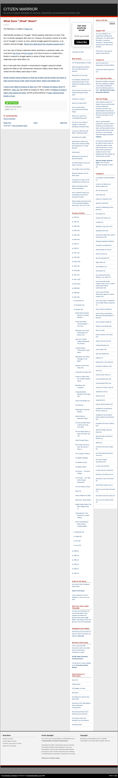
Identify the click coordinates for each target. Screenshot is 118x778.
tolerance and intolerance (103, 474)
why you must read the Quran (105, 500)
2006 (75, 551)
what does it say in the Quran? (105, 478)
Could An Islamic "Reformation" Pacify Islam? (82, 350)
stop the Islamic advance (103, 404)
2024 (75, 221)
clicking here (99, 38)
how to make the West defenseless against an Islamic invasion (105, 294)
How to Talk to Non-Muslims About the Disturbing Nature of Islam (105, 316)
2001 (75, 573)
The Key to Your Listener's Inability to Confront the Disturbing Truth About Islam (80, 124)
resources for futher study (103, 387)
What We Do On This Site (79, 75)
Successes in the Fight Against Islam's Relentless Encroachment (81, 705)
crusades (99, 222)
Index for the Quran (78, 590)
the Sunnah (28, 53)
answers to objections (102, 199)
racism (98, 370)
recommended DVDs (102, 383)
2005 (75, 555)
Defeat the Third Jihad (9, 746)
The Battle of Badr (80, 467)
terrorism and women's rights (104, 447)
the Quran (17, 53)
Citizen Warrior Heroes (9, 741)
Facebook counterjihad (103, 245)
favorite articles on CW (103, 249)
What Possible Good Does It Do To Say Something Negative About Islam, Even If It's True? (81, 203)
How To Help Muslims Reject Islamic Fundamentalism (81, 524)
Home (36, 123)
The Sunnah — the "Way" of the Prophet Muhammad (83, 480)
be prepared (99, 213)
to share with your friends (103, 470)
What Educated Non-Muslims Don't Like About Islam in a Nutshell (81, 69)
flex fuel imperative (101, 258)
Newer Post (7, 123)
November (78, 305)
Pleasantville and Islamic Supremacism (55, 740)
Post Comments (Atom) (20, 126)
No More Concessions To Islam (12, 743)
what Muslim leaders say (103, 485)
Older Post (63, 123)
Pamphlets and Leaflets (79, 137)
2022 (75, 230)
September (78, 532)
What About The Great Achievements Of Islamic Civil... (82, 333)
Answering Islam (77, 724)
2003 (75, 564)
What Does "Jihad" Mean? (20, 21)
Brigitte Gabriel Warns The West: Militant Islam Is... (83, 506)
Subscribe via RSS (78, 52)
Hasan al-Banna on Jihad (83, 495)
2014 (75, 266)
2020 (75, 239)
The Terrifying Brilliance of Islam (81, 62)
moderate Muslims (101, 345)
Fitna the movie (100, 254)
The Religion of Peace (78, 688)
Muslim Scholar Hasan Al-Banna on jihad (18, 78)
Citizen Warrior (20, 9)
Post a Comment (9, 119)
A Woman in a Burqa (78, 99)
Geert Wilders (100, 266)
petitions (98, 358)
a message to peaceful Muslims (105, 177)
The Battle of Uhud (81, 462)
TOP (116, 775)
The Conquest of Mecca (82, 453)
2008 (75, 292)
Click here (81, 636)
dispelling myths (101, 230)
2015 (75, 261)
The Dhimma (79, 405)
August (77, 536)
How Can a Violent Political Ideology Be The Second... (82, 341)
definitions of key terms (103, 226)
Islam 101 (28, 29)
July (76, 541)
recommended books (102, 379)
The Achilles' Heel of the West (81, 169)
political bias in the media (103, 362)
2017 (75, 252)
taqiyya (98, 136)
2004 (75, 560)
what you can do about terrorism (105, 489)
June (77, 545)
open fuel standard (101, 353)
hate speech (100, 271)
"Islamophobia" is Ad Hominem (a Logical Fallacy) (82, 515)
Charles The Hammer (102, 218)
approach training (101, 203)
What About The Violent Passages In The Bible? (82, 359)
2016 (75, 257)
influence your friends (102, 326)
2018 (75, 248)
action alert (99, 194)
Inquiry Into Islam (8, 738)
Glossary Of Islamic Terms (53, 87)
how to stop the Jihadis (103, 309)
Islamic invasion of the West (104, 334)
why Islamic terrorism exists (104, 495)
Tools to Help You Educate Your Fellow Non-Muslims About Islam (81, 92)
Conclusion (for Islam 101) (83, 372)
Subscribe (81, 42)
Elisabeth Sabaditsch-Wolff (104, 241)
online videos (100, 349)
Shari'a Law (99, 396)
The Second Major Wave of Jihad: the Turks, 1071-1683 (82, 425)
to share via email (101, 466)
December (78, 300)
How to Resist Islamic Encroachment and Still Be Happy (80, 109)
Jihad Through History (33, 81)
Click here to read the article (51, 758)
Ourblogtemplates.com (34, 775)
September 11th (101, 391)
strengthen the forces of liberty (105, 423)
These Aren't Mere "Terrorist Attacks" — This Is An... (82, 324)
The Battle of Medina (81, 458)
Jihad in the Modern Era (51, 81)
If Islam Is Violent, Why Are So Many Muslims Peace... (82, 379)
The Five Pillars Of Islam (82, 486)
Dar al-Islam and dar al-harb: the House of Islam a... (82, 447)
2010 (75, 284)
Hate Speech (76, 152)
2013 (75, 270)
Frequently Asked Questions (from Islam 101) (82, 394)
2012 (75, 275)
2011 (75, 279)
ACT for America (101, 190)
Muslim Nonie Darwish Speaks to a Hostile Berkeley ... (82, 315)
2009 (75, 288)
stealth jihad (99, 400)
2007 (75, 297)
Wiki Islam (75, 692)
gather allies (99, 262)
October (78, 309)
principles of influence (102, 366)
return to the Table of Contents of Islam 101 (20, 87)
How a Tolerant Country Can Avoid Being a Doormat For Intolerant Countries (80, 195)
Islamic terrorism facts (102, 341)
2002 (75, 568)
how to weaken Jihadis (103, 322)
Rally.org (107, 36)
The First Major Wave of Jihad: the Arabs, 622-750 (82, 434)
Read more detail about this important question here (43, 44)
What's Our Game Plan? (79, 103)
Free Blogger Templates (9, 775)
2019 (75, 244)
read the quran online (102, 374)
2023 (75, 226)
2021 (75, 235)
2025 (75, 217)
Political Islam (76, 684)
